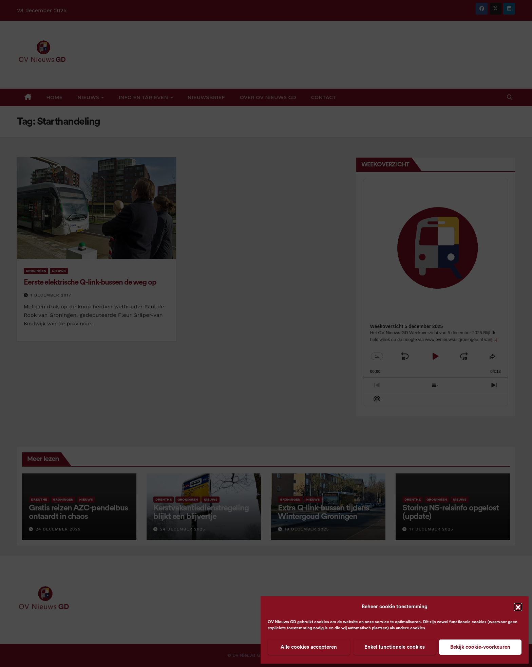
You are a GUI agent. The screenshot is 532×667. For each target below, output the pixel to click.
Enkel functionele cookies (394, 647)
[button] (518, 606)
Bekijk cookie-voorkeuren (480, 647)
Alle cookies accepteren (309, 647)
